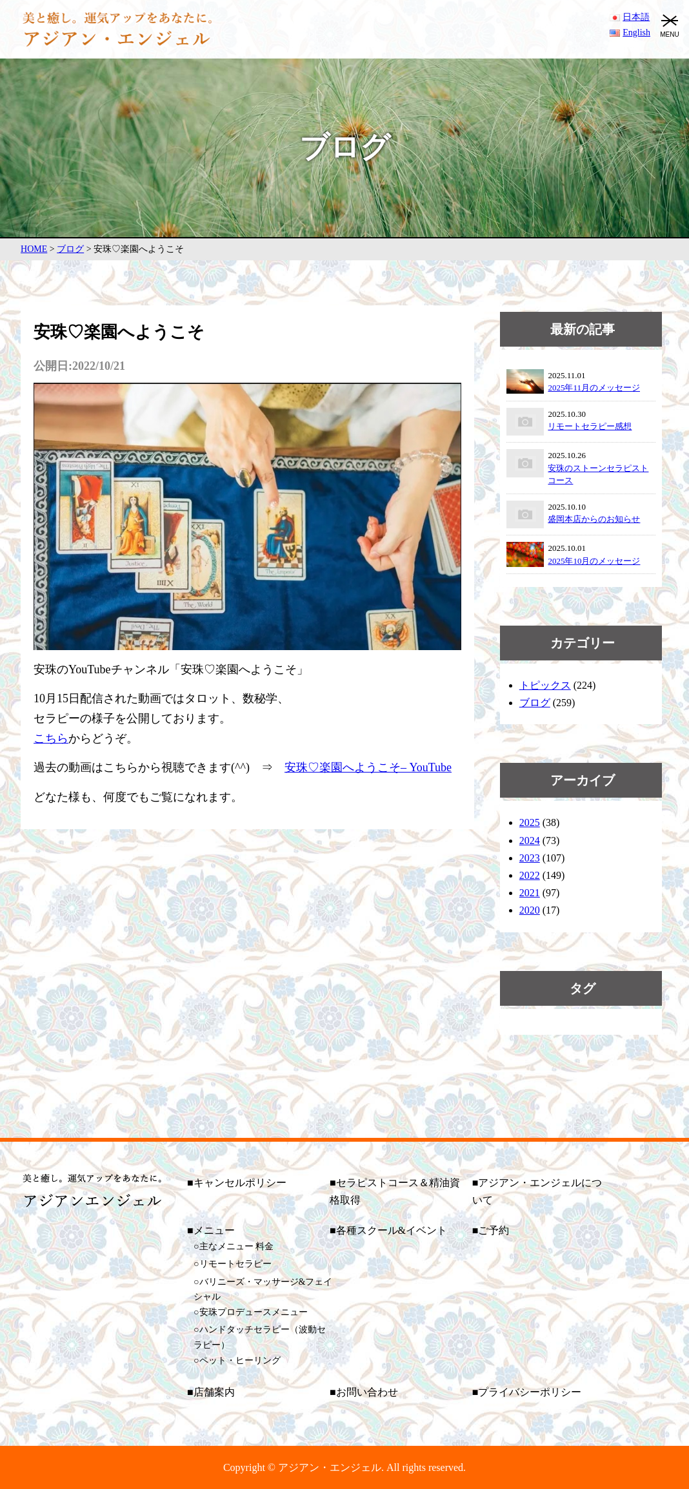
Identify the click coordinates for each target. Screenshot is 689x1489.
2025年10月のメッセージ (594, 561)
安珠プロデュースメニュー (253, 1312)
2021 (529, 892)
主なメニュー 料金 (236, 1246)
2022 (529, 875)
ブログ (534, 702)
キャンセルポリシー (240, 1182)
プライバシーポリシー (529, 1392)
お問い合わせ (367, 1392)
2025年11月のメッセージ (594, 387)
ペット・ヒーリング (240, 1360)
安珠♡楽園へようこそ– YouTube (368, 767)
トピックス (545, 685)
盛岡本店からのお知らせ (594, 519)
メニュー (214, 1230)
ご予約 (493, 1230)
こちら (51, 738)
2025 (529, 822)
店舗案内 (214, 1392)
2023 (529, 857)
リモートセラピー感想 (590, 426)
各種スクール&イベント (391, 1230)
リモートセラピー (235, 1264)
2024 (529, 840)
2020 (529, 910)
